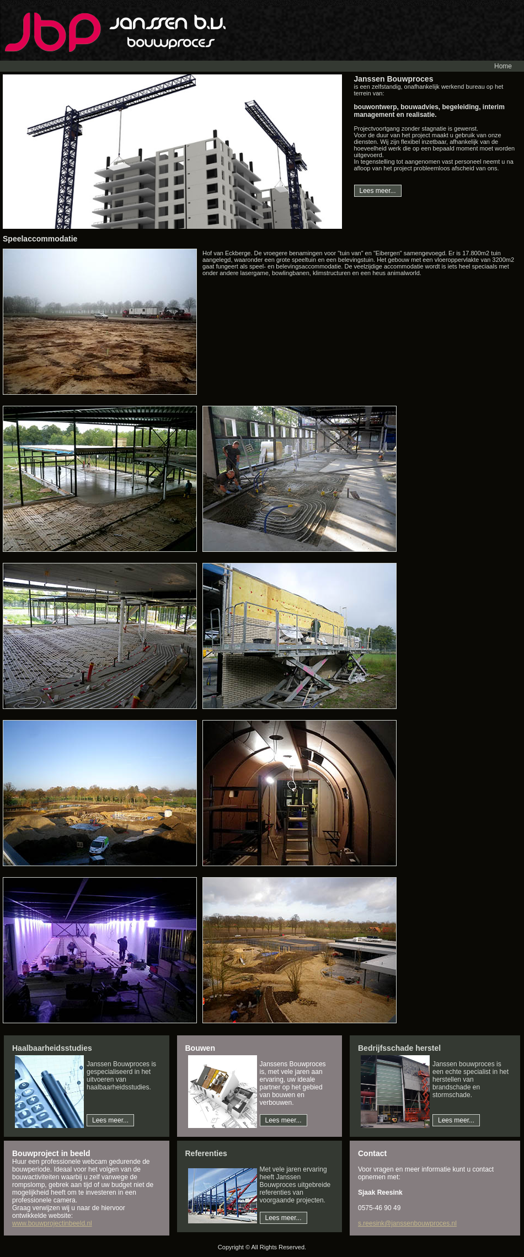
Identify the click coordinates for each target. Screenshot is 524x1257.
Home (503, 66)
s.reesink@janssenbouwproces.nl (407, 1223)
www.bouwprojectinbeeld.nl (52, 1223)
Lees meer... (378, 191)
